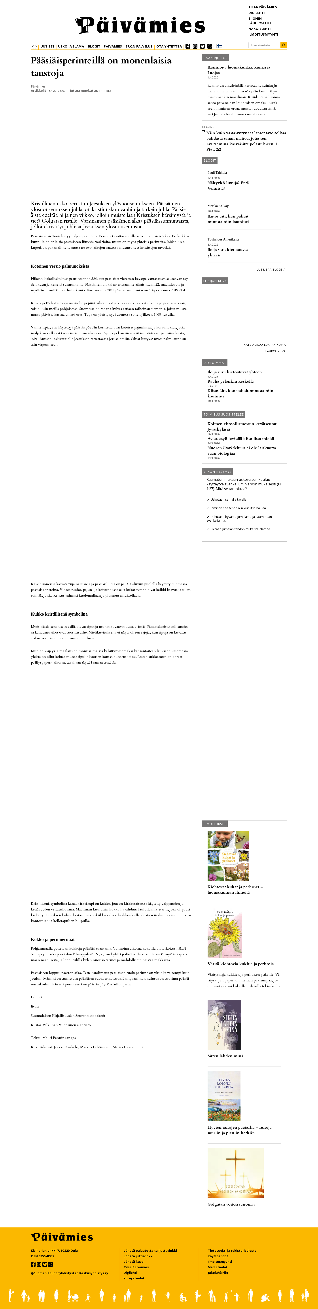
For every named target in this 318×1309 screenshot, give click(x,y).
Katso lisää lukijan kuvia (265, 345)
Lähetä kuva (275, 351)
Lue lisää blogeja (271, 269)
